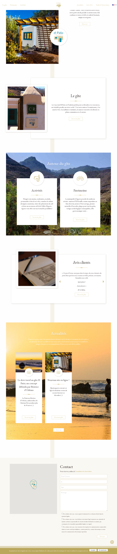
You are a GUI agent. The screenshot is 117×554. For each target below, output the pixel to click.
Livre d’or (90, 5)
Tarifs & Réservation (102, 5)
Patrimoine (13, 5)
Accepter (93, 550)
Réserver (85, 51)
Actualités (80, 5)
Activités (23, 5)
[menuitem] (4, 5)
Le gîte (4, 5)
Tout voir (58, 430)
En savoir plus (75, 119)
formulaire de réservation (83, 471)
